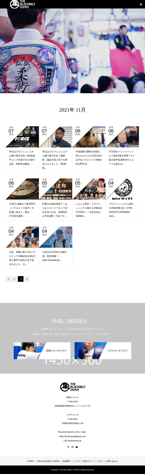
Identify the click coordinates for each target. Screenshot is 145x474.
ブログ (99, 461)
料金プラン (88, 461)
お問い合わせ (112, 461)
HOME (30, 461)
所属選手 (67, 461)
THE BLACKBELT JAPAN (48, 461)
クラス (77, 461)
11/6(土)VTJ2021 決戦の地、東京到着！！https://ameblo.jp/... (54, 256)
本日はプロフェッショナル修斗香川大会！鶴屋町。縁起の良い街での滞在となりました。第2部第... (54, 159)
